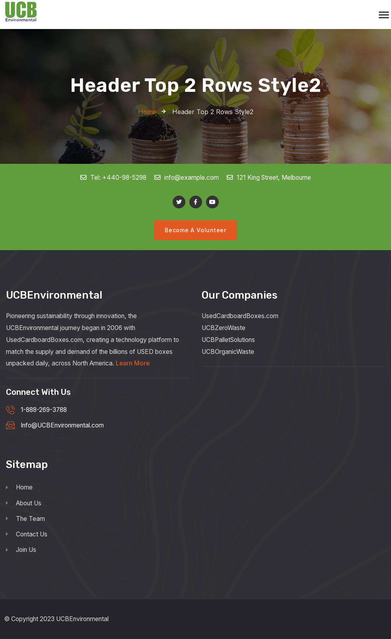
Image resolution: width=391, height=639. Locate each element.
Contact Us (26, 534)
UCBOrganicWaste (228, 351)
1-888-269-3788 (44, 410)
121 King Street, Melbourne (269, 177)
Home (19, 487)
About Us (23, 503)
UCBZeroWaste (223, 328)
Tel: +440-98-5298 (114, 177)
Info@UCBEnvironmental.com (62, 425)
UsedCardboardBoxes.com (240, 316)
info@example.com (187, 177)
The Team (25, 518)
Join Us (21, 550)
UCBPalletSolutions (228, 340)
